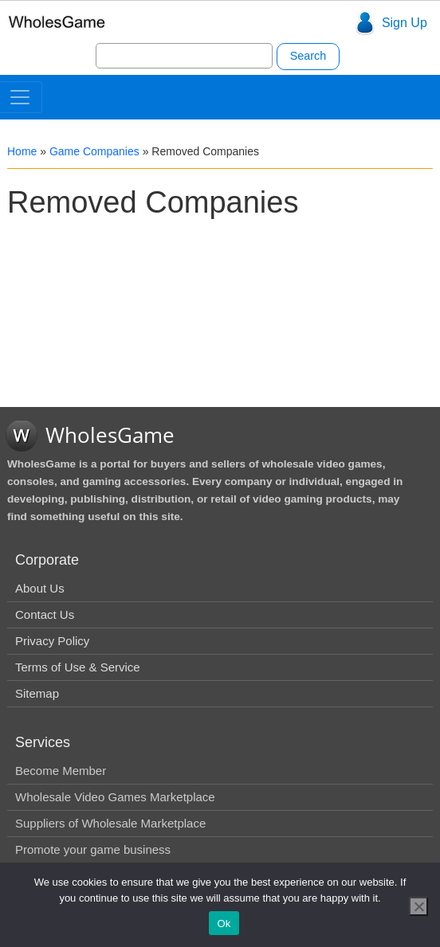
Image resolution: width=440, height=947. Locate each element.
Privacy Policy (52, 641)
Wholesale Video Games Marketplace (115, 797)
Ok (223, 923)
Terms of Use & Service (77, 667)
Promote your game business (93, 849)
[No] (418, 906)
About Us (40, 588)
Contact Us (44, 614)
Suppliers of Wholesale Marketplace (110, 823)
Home (22, 151)
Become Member (60, 770)
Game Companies (94, 151)
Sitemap (37, 693)
